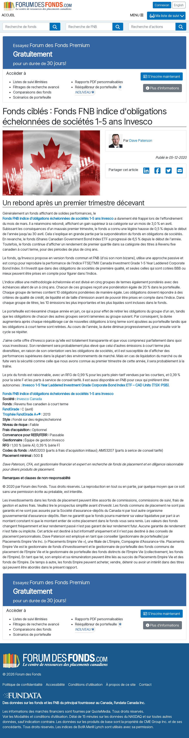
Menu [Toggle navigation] (136, 15)
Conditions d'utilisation (85, 684)
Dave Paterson (140, 140)
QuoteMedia (101, 711)
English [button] (179, 5)
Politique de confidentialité (22, 684)
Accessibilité (55, 684)
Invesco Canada (29, 399)
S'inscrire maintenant (161, 76)
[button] (55, 26)
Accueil (8, 15)
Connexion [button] (162, 5)
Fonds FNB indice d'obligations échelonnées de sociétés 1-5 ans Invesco (58, 218)
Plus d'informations (162, 88)
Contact (145, 684)
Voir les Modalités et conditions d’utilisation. (35, 716)
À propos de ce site (121, 684)
